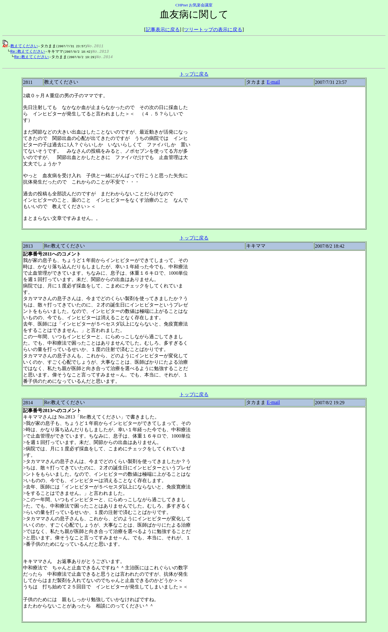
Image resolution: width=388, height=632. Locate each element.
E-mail (273, 83)
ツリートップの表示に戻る (213, 29)
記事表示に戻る (163, 29)
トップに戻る (194, 75)
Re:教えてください (26, 51)
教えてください (24, 45)
